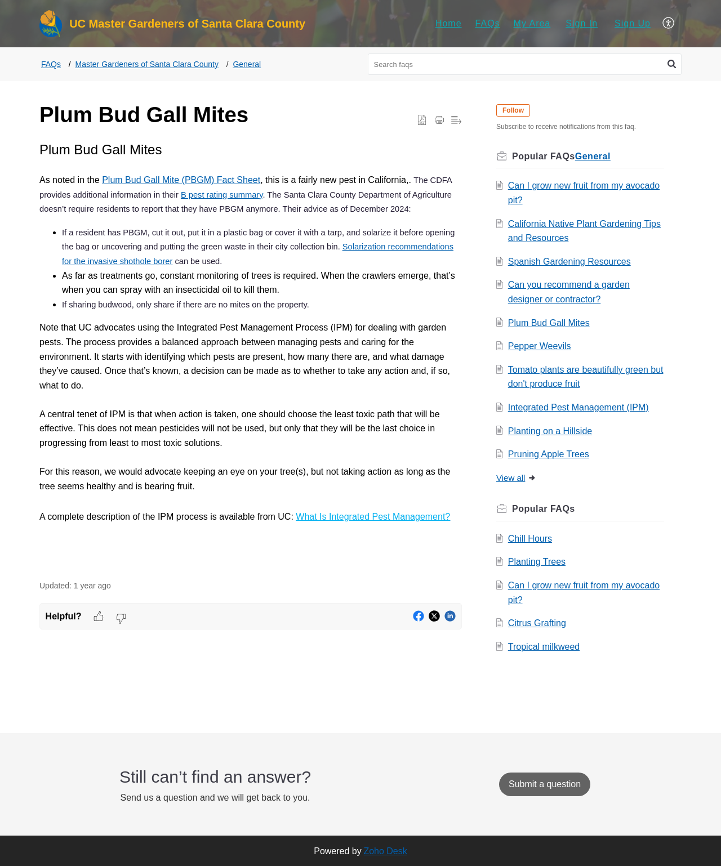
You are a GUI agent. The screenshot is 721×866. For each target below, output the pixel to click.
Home (448, 23)
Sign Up (633, 23)
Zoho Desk (385, 851)
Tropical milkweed (545, 646)
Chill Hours (532, 538)
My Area (532, 23)
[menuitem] (448, 24)
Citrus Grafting (539, 623)
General (247, 64)
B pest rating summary (222, 194)
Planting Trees (538, 561)
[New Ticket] (544, 784)
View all (518, 478)
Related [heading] (608, 509)
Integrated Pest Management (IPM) (580, 407)
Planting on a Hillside (552, 431)
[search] (525, 64)
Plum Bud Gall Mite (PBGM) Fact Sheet (181, 180)
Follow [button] (515, 110)
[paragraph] (250, 355)
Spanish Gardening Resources (571, 261)
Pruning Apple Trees (550, 454)
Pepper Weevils (541, 346)
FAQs (487, 23)
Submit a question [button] (545, 784)
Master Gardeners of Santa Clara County (146, 64)
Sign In (582, 23)
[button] (669, 24)
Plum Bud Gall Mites (550, 323)
